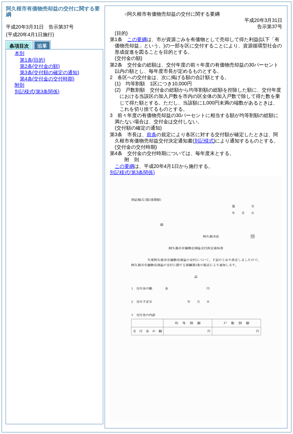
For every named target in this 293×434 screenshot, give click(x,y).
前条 (151, 134)
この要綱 (137, 39)
